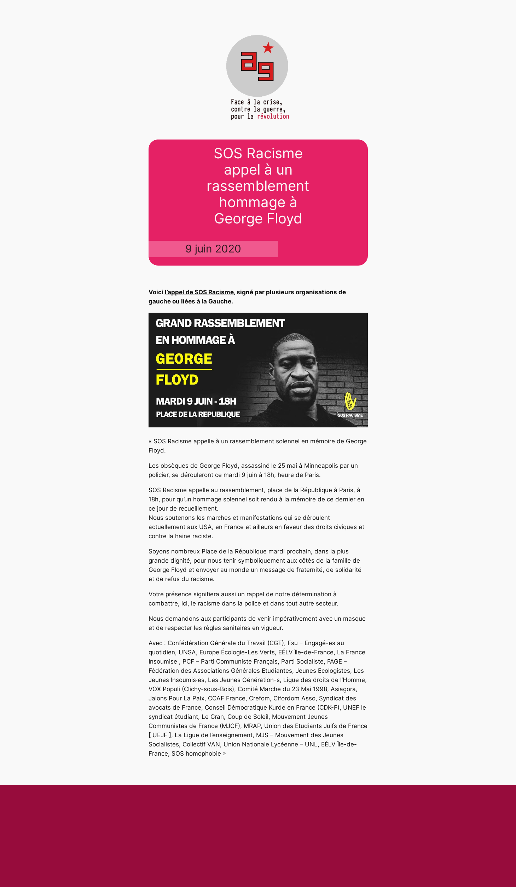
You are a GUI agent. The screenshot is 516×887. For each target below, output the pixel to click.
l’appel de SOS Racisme (199, 292)
